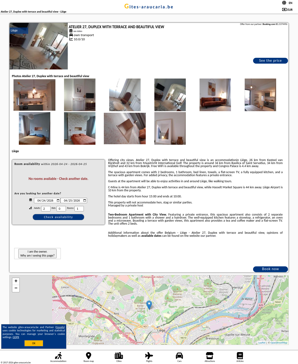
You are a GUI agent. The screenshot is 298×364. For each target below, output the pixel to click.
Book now (270, 269)
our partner (207, 236)
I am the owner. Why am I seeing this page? (37, 254)
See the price (270, 60)
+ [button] (15, 281)
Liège (14, 30)
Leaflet (261, 342)
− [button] (15, 288)
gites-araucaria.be (149, 7)
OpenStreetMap (279, 342)
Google (60, 327)
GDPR (16, 337)
